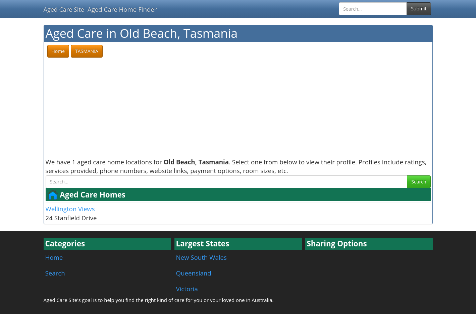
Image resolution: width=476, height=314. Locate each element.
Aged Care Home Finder (122, 9)
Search (418, 181)
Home (54, 257)
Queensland (193, 273)
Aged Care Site (64, 9)
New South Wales (201, 257)
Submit (418, 8)
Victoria (187, 289)
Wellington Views (70, 209)
